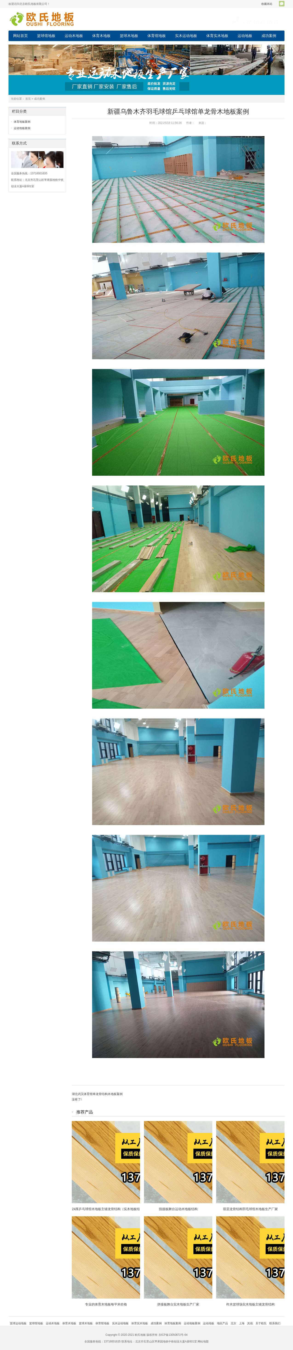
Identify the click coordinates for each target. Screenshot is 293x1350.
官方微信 (281, 3)
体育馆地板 (156, 36)
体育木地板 (101, 36)
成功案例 (268, 36)
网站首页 (20, 36)
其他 (250, 1323)
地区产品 (222, 1323)
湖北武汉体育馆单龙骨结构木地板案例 (97, 1094)
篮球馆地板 (46, 36)
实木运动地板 (186, 36)
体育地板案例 (22, 121)
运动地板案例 (22, 128)
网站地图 (203, 1341)
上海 (241, 1323)
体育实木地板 (217, 36)
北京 (233, 1323)
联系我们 (274, 1323)
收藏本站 (266, 4)
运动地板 (245, 36)
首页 (28, 98)
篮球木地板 (129, 36)
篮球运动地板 (18, 1323)
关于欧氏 (261, 1323)
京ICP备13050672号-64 (173, 1334)
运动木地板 (74, 36)
